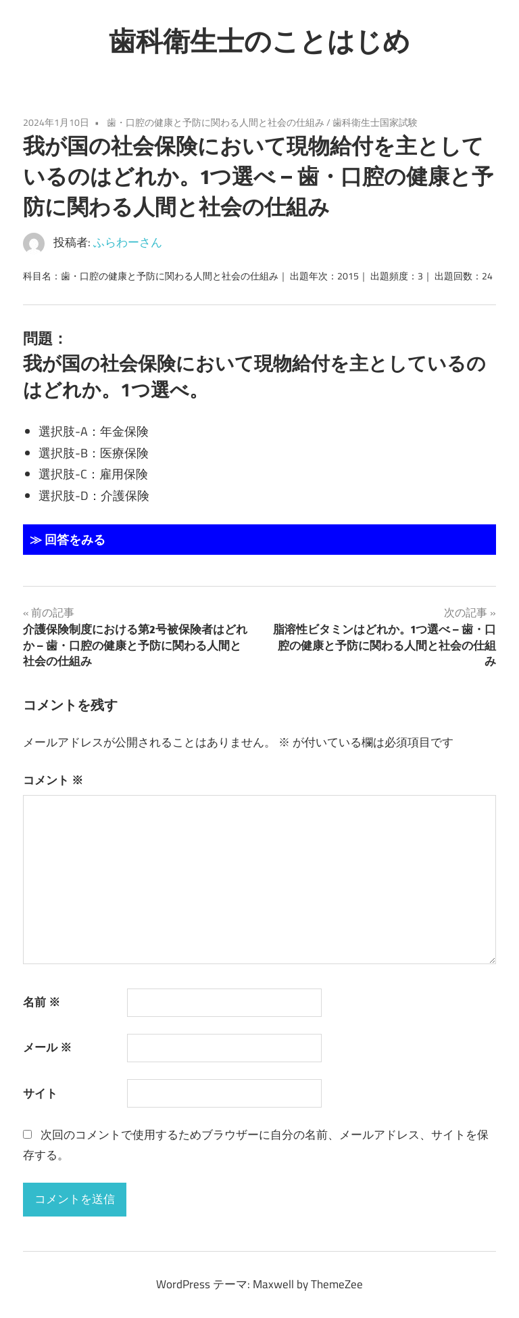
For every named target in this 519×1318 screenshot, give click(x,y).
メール (47, 1047)
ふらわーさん (127, 242)
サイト (40, 1093)
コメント (53, 780)
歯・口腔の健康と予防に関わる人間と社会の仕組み (215, 122)
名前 (41, 1002)
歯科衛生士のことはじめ (259, 41)
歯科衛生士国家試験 (375, 122)
